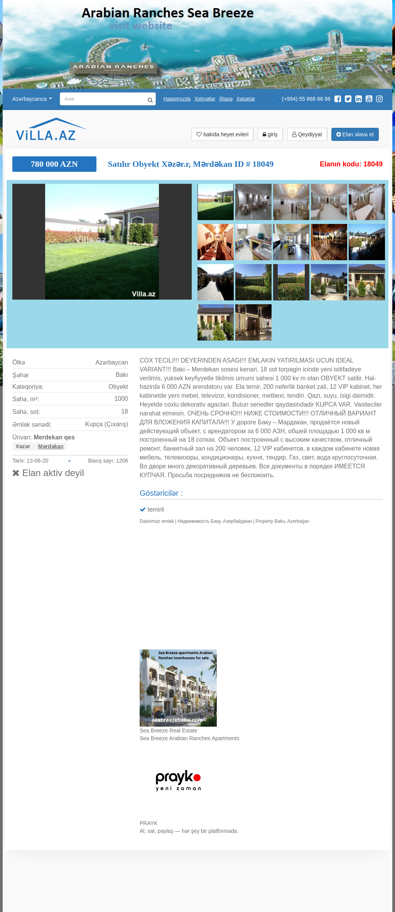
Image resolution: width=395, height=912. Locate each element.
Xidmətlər (204, 98)
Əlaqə (225, 98)
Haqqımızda (177, 98)
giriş (270, 134)
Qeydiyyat (307, 134)
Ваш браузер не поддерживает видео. (261, 588)
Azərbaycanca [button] (32, 99)
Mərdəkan (51, 446)
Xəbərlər (245, 98)
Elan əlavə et (355, 134)
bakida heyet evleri (222, 134)
